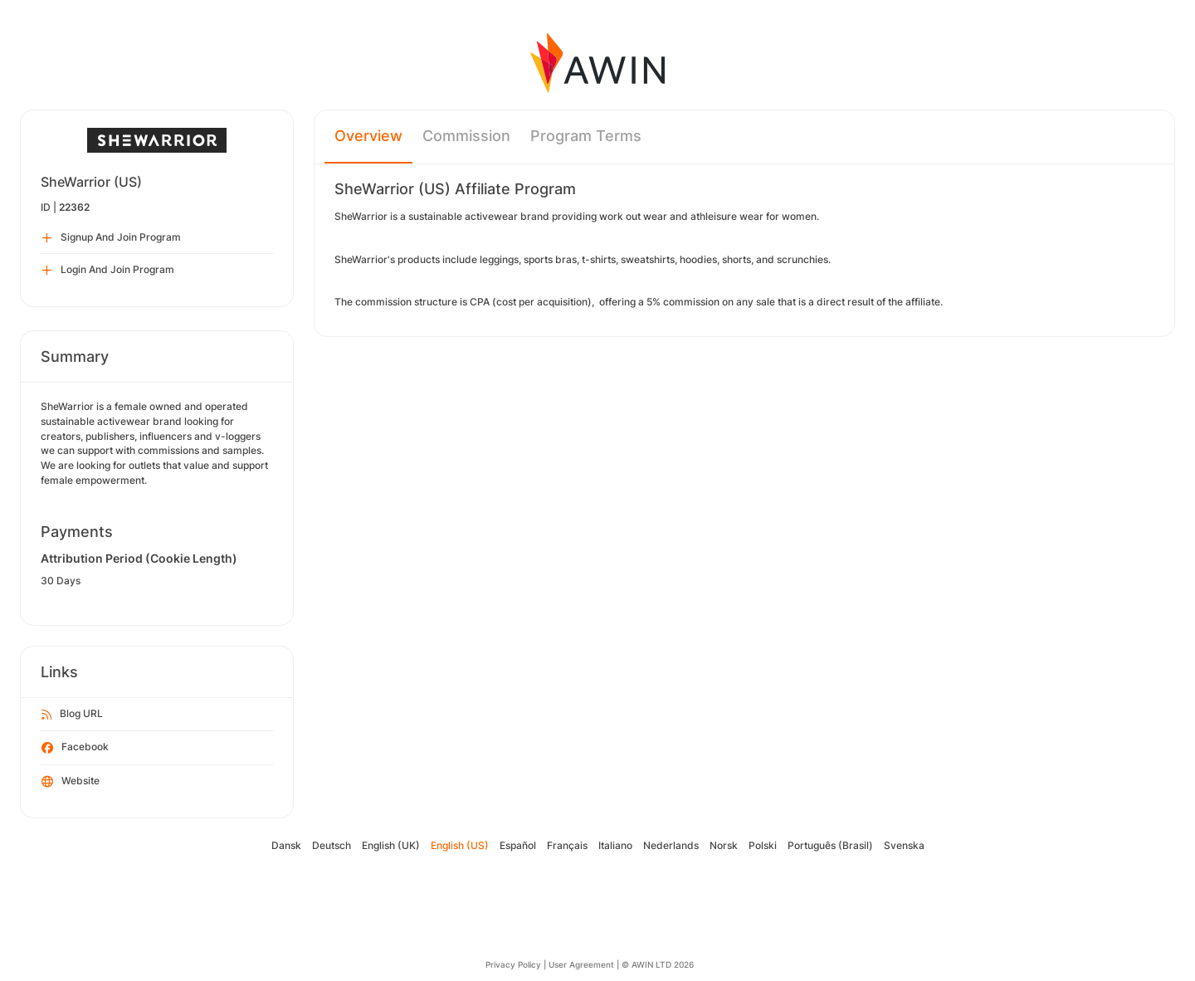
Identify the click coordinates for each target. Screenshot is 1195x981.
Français (567, 845)
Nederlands (671, 845)
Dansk (286, 845)
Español (518, 845)
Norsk (724, 845)
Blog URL (72, 714)
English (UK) (391, 845)
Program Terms (585, 135)
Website (70, 782)
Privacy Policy (513, 964)
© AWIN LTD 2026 (658, 964)
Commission (466, 135)
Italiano (615, 845)
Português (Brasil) (830, 845)
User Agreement (581, 964)
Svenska (904, 845)
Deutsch (331, 845)
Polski (763, 845)
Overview (368, 135)
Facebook (75, 747)
